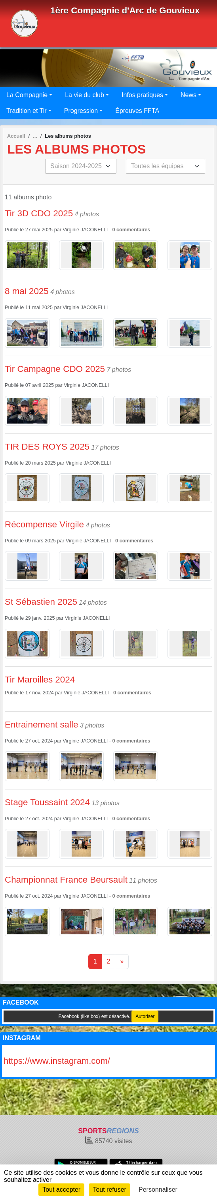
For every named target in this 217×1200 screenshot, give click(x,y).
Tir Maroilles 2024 (40, 679)
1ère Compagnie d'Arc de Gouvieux (125, 10)
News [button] (188, 95)
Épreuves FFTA (137, 110)
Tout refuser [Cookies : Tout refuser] (109, 1189)
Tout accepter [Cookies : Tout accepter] (61, 1189)
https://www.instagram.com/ (57, 1061)
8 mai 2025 (27, 291)
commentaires (133, 229)
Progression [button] (81, 110)
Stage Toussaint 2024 (47, 802)
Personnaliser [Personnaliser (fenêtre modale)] (158, 1189)
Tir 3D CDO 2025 (39, 213)
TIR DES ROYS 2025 (47, 447)
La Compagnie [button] (27, 95)
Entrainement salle (41, 724)
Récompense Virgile (44, 524)
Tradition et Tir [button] (26, 110)
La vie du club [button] (84, 95)
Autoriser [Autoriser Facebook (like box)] (144, 1016)
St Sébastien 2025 (41, 602)
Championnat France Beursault (66, 880)
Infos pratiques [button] (142, 95)
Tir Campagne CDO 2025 (55, 369)
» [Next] (122, 961)
